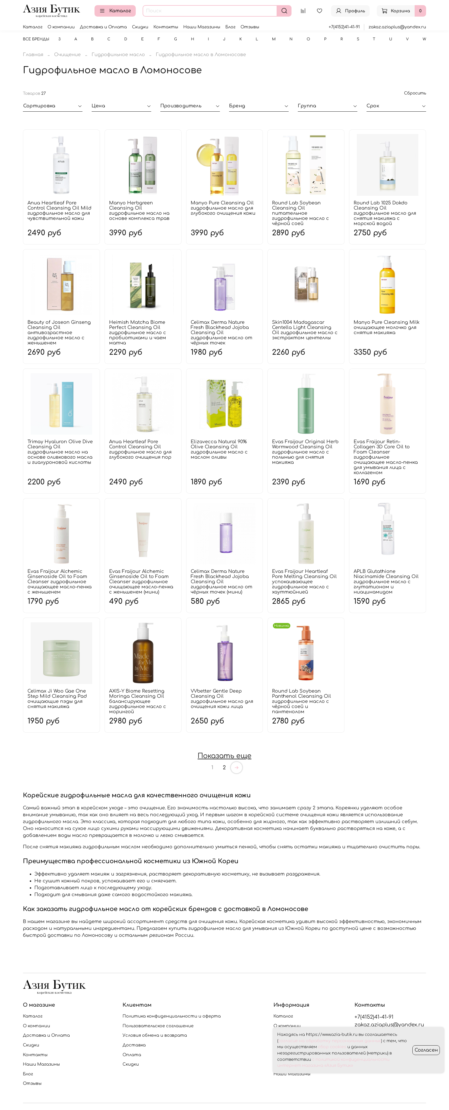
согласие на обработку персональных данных (329, 1041)
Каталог (115, 11)
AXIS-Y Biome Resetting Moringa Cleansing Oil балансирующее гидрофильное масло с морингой (137, 701)
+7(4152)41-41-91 (344, 27)
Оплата (132, 1054)
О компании (61, 27)
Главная (33, 54)
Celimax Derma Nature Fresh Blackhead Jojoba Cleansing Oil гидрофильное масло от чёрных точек (221, 333)
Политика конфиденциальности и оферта (172, 1016)
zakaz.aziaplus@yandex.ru (397, 27)
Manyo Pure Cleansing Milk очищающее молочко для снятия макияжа (387, 327)
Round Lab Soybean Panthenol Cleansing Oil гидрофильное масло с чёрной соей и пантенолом (301, 701)
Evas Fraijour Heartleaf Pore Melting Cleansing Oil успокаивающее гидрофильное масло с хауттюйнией (304, 582)
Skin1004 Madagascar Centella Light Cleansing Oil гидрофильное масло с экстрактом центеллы (305, 330)
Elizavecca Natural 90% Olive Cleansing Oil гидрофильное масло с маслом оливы (219, 449)
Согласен (426, 1050)
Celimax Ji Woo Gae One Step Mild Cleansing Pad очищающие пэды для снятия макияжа (57, 699)
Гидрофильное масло (118, 54)
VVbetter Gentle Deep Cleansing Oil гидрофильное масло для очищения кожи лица (222, 699)
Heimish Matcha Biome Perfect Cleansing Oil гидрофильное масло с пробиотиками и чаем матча (137, 333)
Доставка (134, 1045)
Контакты (165, 27)
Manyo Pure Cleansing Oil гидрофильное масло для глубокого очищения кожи (223, 208)
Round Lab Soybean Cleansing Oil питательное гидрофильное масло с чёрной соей (300, 213)
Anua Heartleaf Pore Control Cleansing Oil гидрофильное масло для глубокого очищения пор (140, 449)
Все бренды (36, 39)
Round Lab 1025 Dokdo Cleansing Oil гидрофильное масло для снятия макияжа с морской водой (385, 213)
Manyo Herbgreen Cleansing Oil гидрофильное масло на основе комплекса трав (139, 210)
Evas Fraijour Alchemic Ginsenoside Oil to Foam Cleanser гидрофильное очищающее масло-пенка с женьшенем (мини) (141, 582)
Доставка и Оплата (103, 27)
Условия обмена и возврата (155, 1035)
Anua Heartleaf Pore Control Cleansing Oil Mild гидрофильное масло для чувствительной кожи (59, 210)
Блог (230, 27)
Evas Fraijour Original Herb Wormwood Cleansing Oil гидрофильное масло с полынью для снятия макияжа (305, 452)
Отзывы (250, 27)
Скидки (140, 27)
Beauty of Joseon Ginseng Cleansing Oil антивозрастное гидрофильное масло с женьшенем (59, 333)
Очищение (67, 54)
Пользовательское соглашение (158, 1026)
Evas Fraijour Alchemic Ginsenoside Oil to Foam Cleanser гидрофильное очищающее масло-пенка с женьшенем (59, 582)
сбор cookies (332, 1047)
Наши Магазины (201, 27)
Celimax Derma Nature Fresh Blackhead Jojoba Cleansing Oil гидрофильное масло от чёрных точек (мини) (221, 582)
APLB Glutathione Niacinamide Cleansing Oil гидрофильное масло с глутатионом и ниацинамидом (386, 582)
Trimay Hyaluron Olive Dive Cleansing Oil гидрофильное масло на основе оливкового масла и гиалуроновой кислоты (60, 452)
